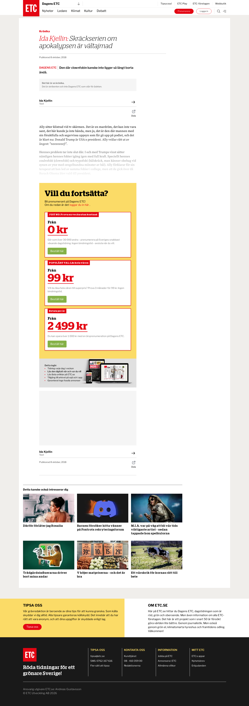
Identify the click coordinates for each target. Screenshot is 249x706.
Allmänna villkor (167, 665)
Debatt (101, 11)
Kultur (88, 11)
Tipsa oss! (166, 3)
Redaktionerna (132, 665)
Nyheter (47, 11)
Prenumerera (184, 11)
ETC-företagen (201, 3)
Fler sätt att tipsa (99, 665)
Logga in (204, 11)
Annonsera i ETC (167, 660)
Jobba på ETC (165, 656)
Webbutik (220, 3)
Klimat (75, 11)
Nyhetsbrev (198, 660)
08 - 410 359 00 (133, 660)
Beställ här (57, 251)
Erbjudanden (199, 665)
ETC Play (182, 3)
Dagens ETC (61, 4)
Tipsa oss (32, 626)
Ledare (62, 11)
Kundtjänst (130, 656)
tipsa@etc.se (97, 656)
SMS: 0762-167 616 (101, 660)
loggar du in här (80, 204)
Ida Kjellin (45, 100)
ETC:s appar (198, 656)
